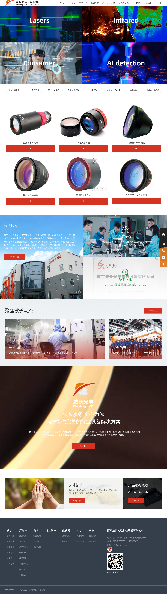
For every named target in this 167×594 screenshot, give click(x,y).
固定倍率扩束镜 (30, 143)
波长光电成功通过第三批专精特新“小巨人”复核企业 (125, 285)
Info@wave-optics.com (121, 545)
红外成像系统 (73, 90)
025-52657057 (132, 541)
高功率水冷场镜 (83, 195)
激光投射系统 (53, 90)
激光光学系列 (14, 90)
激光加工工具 (33, 90)
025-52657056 (138, 492)
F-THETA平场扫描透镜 (136, 195)
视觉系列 (93, 90)
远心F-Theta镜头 (30, 195)
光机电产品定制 (113, 90)
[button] (81, 81)
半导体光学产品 (153, 90)
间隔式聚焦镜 (83, 143)
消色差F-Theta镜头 (136, 143)
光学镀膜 (133, 90)
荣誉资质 (125, 280)
